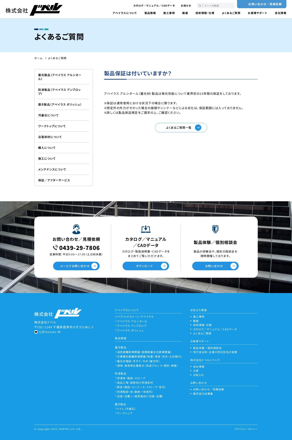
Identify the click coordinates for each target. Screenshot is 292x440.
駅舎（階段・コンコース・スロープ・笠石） (141, 387)
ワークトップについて (52, 126)
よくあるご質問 (231, 13)
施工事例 (169, 13)
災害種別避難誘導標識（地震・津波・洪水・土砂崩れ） (149, 356)
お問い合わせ (214, 266)
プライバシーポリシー (246, 428)
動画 (185, 13)
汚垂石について (48, 115)
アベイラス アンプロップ (132, 326)
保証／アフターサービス (54, 180)
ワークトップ (125, 413)
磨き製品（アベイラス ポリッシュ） (60, 104)
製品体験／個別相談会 (207, 348)
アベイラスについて (125, 13)
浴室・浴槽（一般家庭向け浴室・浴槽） (140, 396)
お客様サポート (257, 13)
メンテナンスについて (52, 169)
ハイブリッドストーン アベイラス (134, 316)
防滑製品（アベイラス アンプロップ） (59, 91)
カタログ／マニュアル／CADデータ (154, 5)
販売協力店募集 (203, 393)
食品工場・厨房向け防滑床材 (135, 382)
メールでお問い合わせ (75, 266)
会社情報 (280, 13)
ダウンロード (144, 266)
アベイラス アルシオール (132, 321)
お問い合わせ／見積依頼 (265, 4)
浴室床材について (50, 137)
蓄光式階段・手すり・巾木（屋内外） (138, 361)
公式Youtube (48, 332)
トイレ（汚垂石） (126, 409)
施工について (47, 158)
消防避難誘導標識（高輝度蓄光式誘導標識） (144, 352)
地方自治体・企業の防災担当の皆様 (215, 352)
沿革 (196, 370)
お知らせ (186, 5)
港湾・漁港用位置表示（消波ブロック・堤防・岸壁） (147, 365)
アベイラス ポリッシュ (130, 330)
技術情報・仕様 (205, 13)
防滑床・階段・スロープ (131, 378)
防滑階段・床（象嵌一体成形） (135, 392)
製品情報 (150, 13)
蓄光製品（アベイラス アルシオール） (60, 77)
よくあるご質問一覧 (179, 127)
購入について (47, 148)
